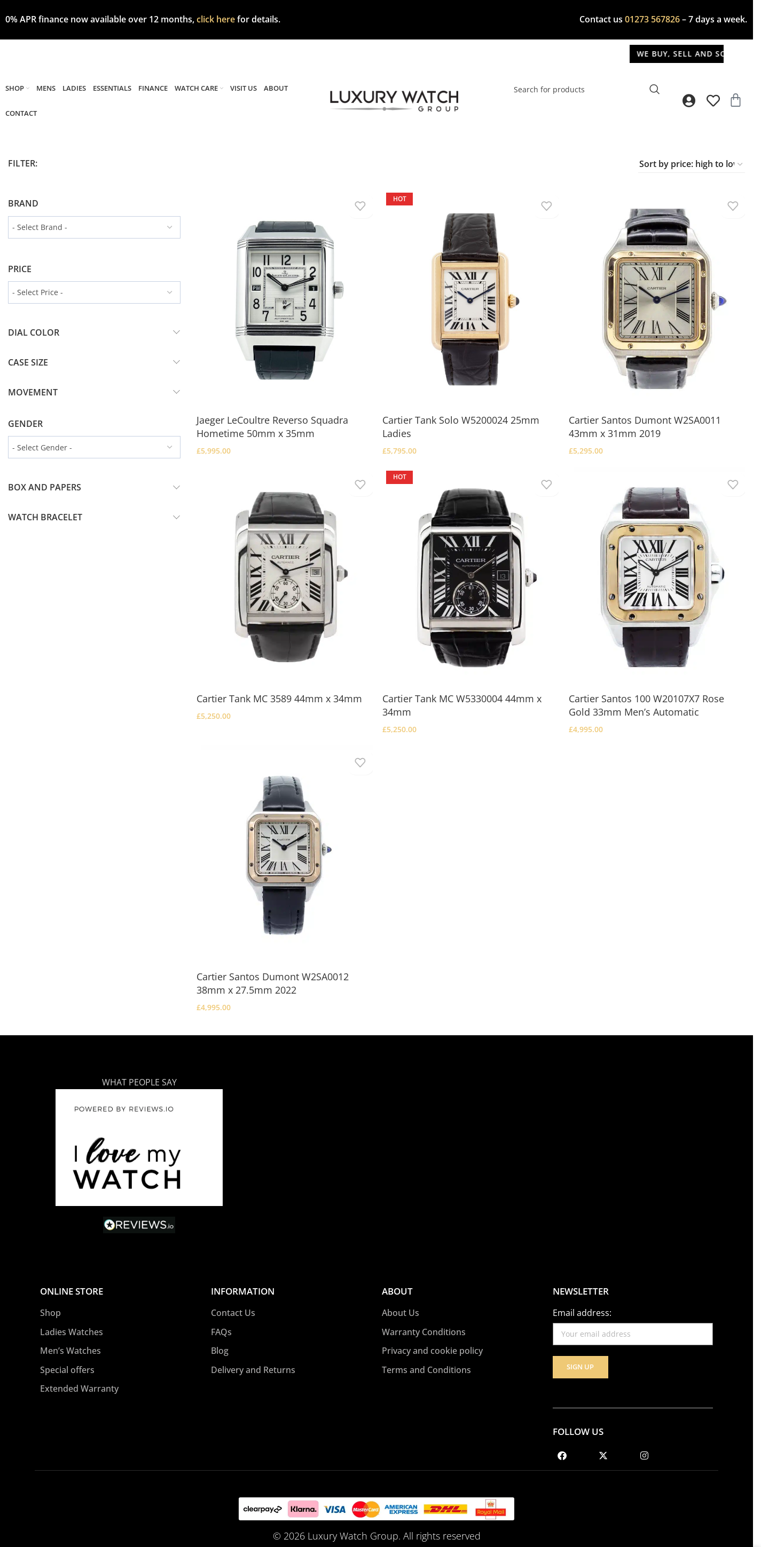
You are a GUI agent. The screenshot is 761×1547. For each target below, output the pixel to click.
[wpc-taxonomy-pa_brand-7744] (94, 227)
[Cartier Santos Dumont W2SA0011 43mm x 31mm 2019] (659, 296)
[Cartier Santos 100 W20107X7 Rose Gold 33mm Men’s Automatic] (659, 572)
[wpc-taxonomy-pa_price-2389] (94, 292)
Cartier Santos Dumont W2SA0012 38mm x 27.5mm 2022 (273, 974)
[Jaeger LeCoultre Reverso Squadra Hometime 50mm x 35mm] (283, 296)
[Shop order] (691, 164)
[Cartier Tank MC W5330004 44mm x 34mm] (471, 572)
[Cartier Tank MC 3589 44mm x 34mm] (283, 572)
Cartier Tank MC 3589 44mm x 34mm (279, 691)
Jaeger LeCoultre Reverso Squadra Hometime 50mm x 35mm (272, 422)
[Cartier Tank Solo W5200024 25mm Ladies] (471, 296)
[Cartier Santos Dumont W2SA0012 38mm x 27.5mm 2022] (283, 848)
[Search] (586, 89)
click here (216, 19)
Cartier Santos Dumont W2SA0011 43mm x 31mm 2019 (649, 422)
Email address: (582, 1299)
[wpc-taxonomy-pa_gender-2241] (94, 447)
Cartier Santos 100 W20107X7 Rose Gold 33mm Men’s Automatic (650, 698)
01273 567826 (652, 19)
